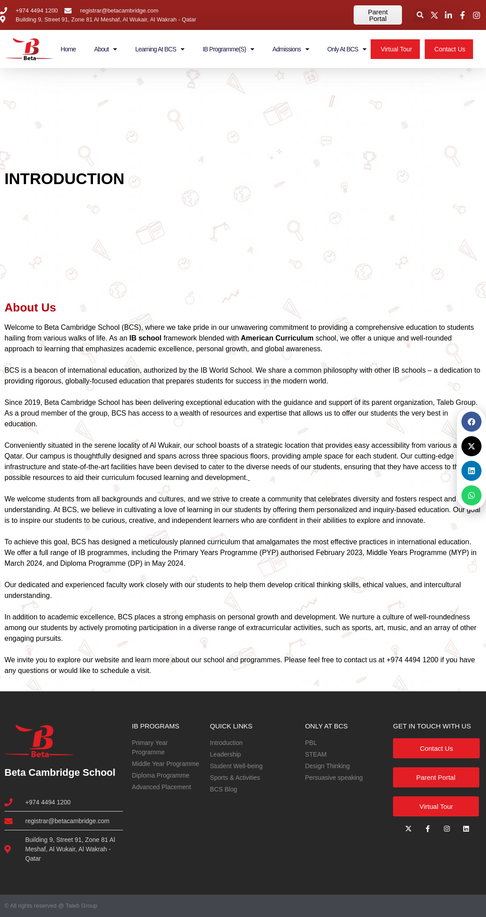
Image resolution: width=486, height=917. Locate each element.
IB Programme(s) (228, 49)
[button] (420, 15)
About (105, 49)
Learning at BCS (159, 49)
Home (68, 49)
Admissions (290, 49)
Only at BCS (346, 49)
